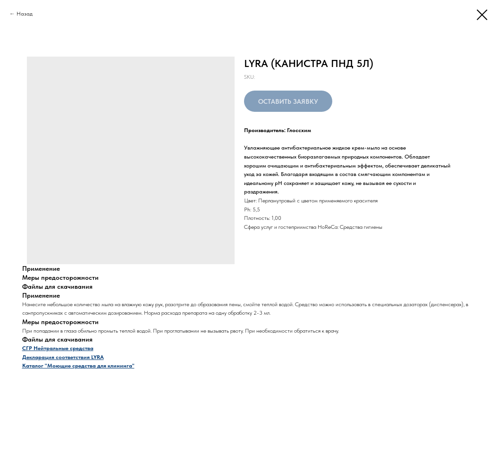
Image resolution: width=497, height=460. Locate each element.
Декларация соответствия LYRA (63, 357)
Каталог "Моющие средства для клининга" (78, 365)
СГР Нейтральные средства (57, 348)
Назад (25, 13)
